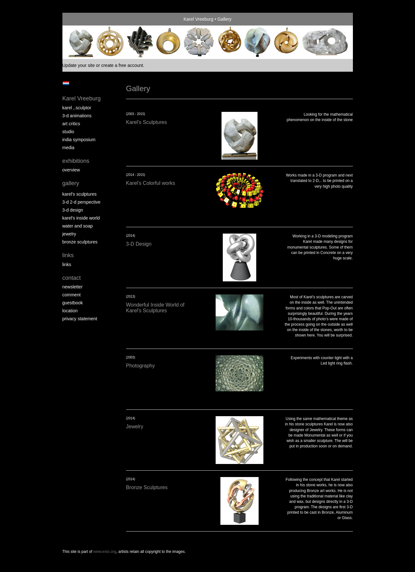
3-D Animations (77, 115)
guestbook (72, 302)
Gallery (70, 183)
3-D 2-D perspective (81, 202)
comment (71, 294)
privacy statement (79, 318)
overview (71, 169)
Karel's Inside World (81, 218)
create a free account (122, 65)
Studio (68, 131)
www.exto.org (104, 551)
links (66, 264)
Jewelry (69, 233)
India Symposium (79, 139)
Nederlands (66, 83)
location (70, 310)
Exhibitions (75, 161)
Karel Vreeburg (198, 19)
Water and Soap (77, 225)
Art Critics (71, 123)
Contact (71, 278)
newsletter (72, 286)
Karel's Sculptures (79, 194)
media (68, 147)
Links (68, 255)
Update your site (78, 65)
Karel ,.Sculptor (76, 107)
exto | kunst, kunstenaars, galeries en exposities (80, 19)
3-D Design (72, 210)
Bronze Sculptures (80, 241)
